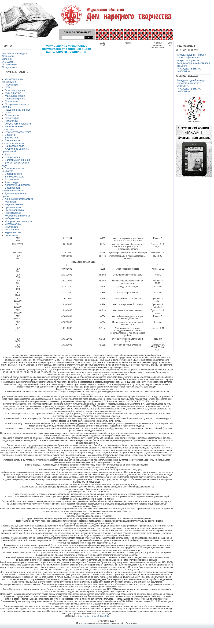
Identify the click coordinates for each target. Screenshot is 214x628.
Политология (12, 115)
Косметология (13, 212)
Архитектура (12, 182)
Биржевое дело (13, 173)
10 (97, 616)
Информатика (13, 224)
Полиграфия (12, 118)
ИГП (7, 87)
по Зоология (12, 229)
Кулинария (11, 201)
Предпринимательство (18, 109)
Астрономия (12, 179)
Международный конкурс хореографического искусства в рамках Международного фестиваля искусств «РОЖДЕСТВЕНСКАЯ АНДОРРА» (193, 63)
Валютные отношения (17, 159)
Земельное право (15, 90)
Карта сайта (12, 235)
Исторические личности (18, 221)
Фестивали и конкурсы (14, 53)
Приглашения (9, 64)
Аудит (8, 154)
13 (108, 616)
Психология (11, 101)
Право (8, 112)
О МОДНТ (7, 61)
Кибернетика (12, 218)
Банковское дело (14, 146)
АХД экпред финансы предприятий (15, 150)
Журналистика (13, 93)
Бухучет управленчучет (18, 132)
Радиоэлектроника (15, 98)
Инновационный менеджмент (12, 80)
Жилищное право (15, 95)
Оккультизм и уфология (18, 123)
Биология (10, 134)
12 (104, 616)
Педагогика (11, 120)
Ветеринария (12, 157)
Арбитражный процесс (18, 185)
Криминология (13, 207)
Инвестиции (12, 84)
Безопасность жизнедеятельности (13, 142)
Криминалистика (14, 210)
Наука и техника (14, 204)
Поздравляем (9, 67)
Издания (7, 58)
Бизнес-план (12, 137)
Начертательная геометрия (12, 128)
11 (101, 616)
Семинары (8, 56)
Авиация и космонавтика (19, 198)
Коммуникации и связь (18, 215)
